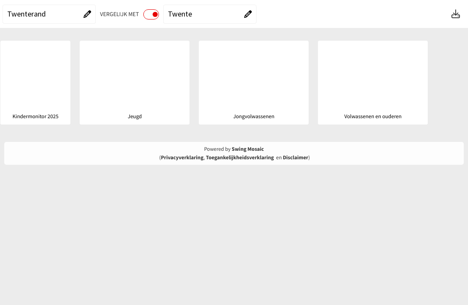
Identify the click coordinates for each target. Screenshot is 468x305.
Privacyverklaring (182, 157)
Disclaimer (295, 157)
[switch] (151, 14)
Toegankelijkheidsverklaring (240, 157)
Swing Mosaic (248, 149)
